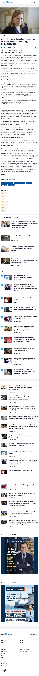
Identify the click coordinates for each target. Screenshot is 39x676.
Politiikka (3, 47)
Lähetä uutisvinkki (24, 649)
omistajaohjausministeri (19, 183)
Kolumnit (3, 658)
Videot (2, 655)
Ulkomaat (3, 649)
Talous (2, 645)
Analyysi (3, 647)
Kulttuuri (3, 653)
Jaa (36, 47)
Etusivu (22, 643)
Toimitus (22, 647)
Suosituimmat (23, 645)
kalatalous (4, 183)
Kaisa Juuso (4, 185)
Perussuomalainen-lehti (25, 651)
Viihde (2, 660)
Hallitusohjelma (11, 185)
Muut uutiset (4, 651)
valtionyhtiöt (29, 183)
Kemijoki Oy (10, 183)
